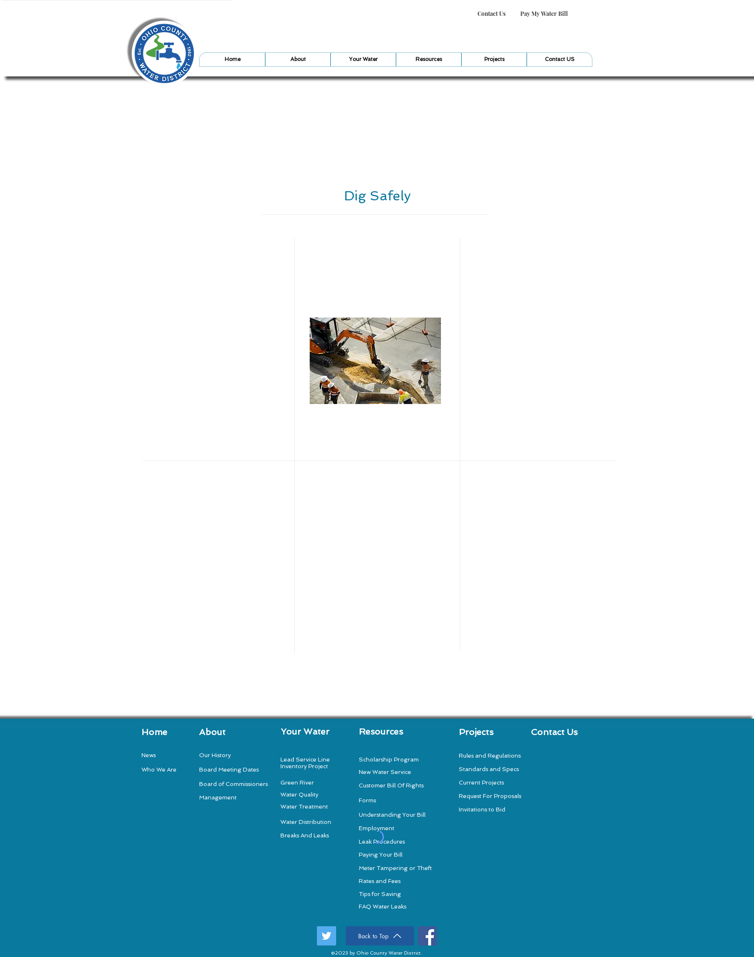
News (148, 755)
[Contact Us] (491, 13)
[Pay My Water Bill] (544, 13)
